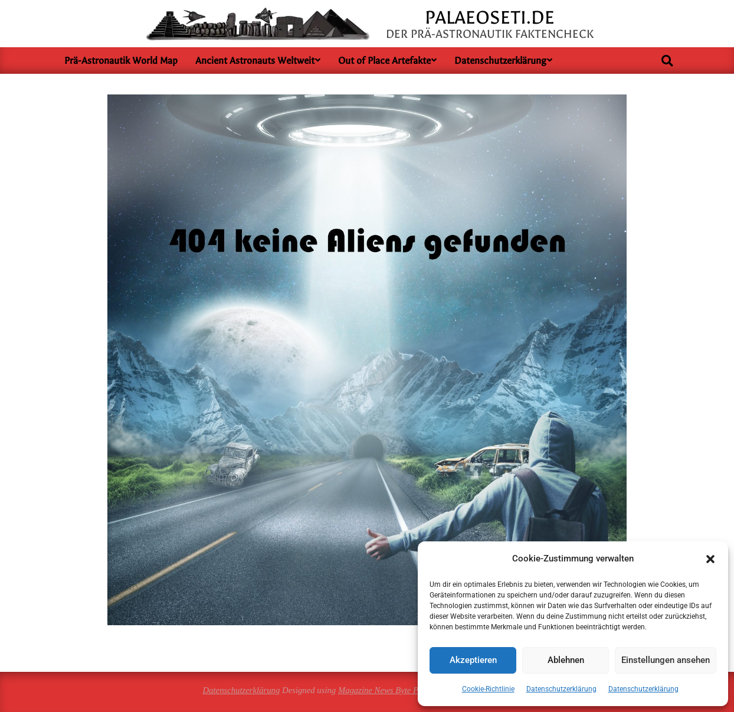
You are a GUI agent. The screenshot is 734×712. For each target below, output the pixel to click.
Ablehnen (566, 660)
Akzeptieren (473, 660)
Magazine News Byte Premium (391, 690)
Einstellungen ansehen (665, 660)
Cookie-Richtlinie (488, 689)
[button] (710, 559)
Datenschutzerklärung (561, 689)
